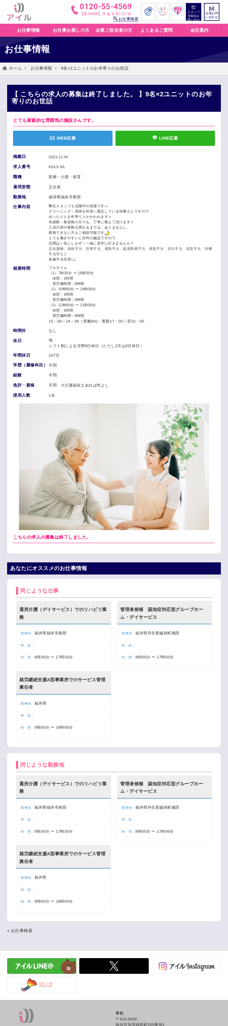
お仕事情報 (41, 68)
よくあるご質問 (156, 30)
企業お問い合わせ (212, 13)
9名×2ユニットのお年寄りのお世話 (95, 68)
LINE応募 (165, 138)
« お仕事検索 (19, 941)
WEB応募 (63, 138)
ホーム (15, 68)
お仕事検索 (125, 19)
